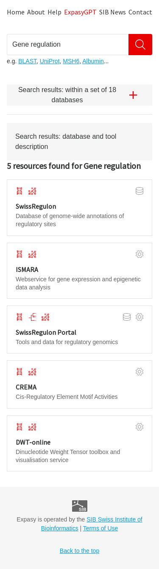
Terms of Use (100, 528)
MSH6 (71, 61)
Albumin (93, 61)
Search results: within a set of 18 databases (81, 95)
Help (54, 12)
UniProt (50, 61)
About (36, 12)
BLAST (27, 61)
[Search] (140, 44)
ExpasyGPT (80, 12)
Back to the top (79, 550)
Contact (140, 12)
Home (16, 12)
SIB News (112, 12)
